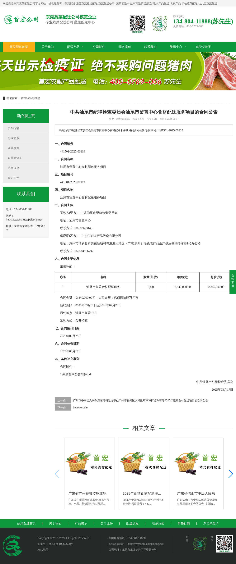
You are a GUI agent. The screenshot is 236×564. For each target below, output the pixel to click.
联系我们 (150, 46)
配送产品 (73, 46)
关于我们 (47, 46)
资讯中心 (176, 46)
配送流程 (125, 46)
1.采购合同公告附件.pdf (76, 374)
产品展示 (81, 523)
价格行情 (13, 128)
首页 (23, 98)
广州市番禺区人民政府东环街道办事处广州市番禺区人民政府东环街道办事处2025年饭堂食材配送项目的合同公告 (140, 400)
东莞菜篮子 (203, 46)
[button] (230, 474)
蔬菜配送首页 (19, 46)
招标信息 (34, 98)
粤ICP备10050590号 (60, 543)
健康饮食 (13, 148)
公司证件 (99, 46)
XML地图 (42, 549)
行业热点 (13, 138)
